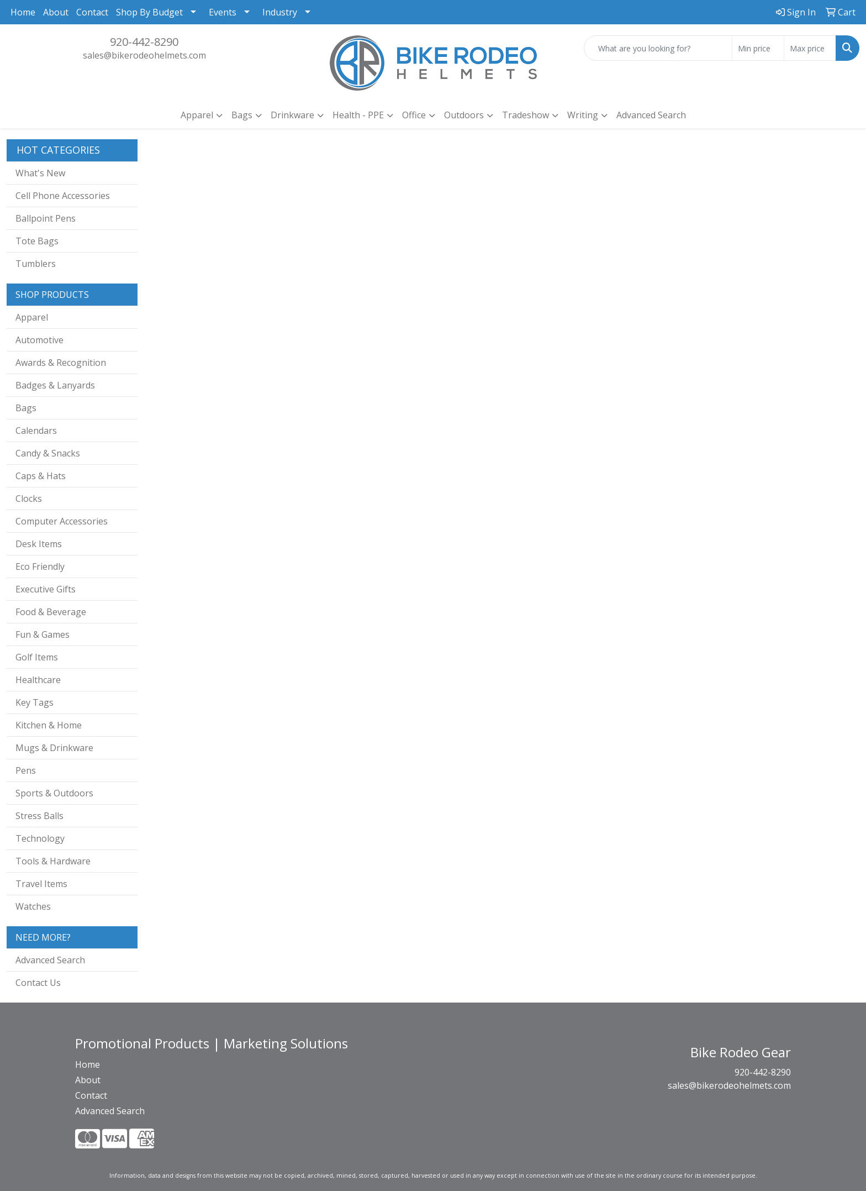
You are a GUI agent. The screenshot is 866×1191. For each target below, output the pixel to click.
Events (222, 12)
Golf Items (36, 657)
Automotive (39, 340)
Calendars (36, 430)
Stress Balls (39, 816)
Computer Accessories (61, 521)
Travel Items (41, 884)
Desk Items (38, 544)
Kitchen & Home (48, 725)
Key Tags (34, 702)
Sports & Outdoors (54, 793)
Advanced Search (651, 115)
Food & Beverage (50, 612)
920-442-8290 (144, 41)
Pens (25, 770)
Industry (279, 12)
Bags (241, 115)
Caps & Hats (40, 476)
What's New (40, 173)
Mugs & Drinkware (54, 748)
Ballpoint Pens (45, 218)
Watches (33, 906)
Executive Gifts (45, 589)
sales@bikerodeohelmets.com (144, 55)
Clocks (28, 498)
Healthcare (38, 680)
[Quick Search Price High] (810, 48)
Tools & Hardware (53, 861)
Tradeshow (525, 115)
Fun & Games (42, 634)
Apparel (197, 115)
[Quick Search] (658, 48)
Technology (40, 838)
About (55, 12)
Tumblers (35, 264)
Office (414, 115)
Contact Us (38, 983)
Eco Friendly (40, 566)
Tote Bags (37, 241)
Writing (582, 115)
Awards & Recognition (60, 362)
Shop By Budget (149, 12)
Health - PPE (358, 115)
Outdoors (464, 115)
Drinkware (292, 115)
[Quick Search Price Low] (758, 48)
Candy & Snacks (47, 453)
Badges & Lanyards (55, 385)
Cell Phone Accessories (62, 196)
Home (22, 12)
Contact (92, 12)
